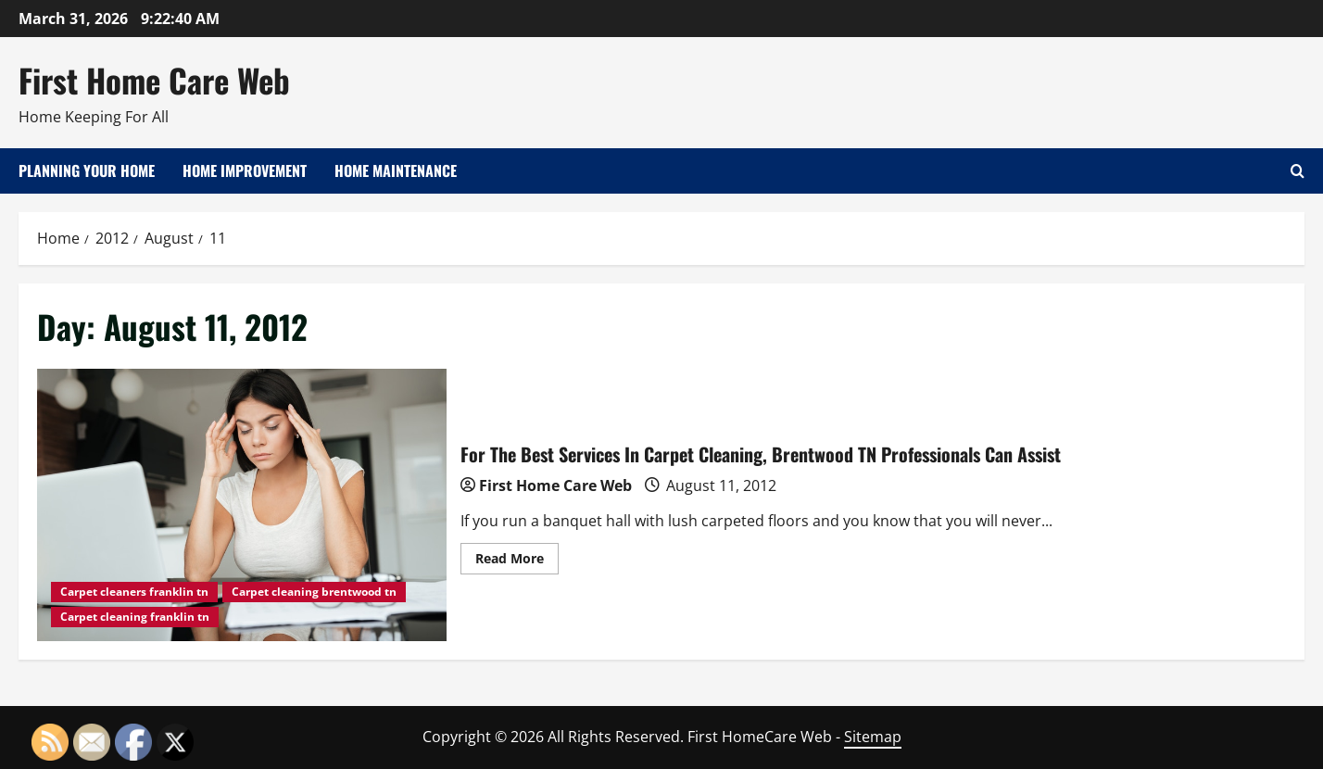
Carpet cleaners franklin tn (134, 591)
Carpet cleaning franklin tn (134, 616)
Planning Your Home (87, 170)
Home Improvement (245, 170)
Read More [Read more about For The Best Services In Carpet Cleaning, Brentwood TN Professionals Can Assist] (517, 561)
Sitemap (872, 736)
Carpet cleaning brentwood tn (314, 591)
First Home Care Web (154, 80)
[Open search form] (1297, 171)
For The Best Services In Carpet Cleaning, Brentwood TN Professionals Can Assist (242, 505)
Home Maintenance (395, 170)
